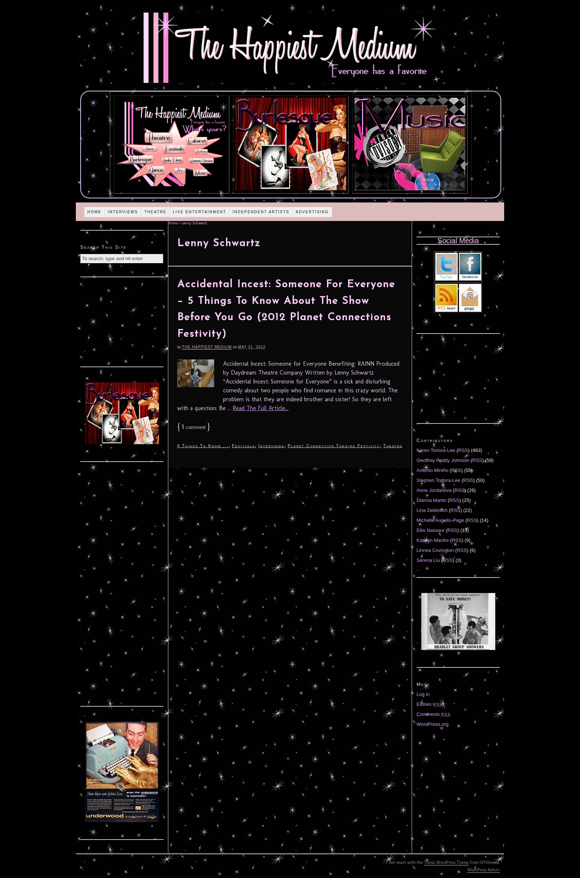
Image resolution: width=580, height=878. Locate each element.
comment (194, 427)
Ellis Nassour (431, 530)
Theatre (155, 212)
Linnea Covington (435, 550)
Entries (429, 704)
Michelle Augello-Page (440, 520)
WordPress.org (432, 724)
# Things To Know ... (203, 445)
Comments (434, 714)
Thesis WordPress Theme (446, 862)
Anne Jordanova (434, 490)
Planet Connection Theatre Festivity (334, 445)
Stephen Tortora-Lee (438, 480)
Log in (423, 694)
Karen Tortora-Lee (436, 450)
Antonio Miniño (432, 470)
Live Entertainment (199, 212)
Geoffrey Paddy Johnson (443, 460)
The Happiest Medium (207, 347)
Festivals (243, 445)
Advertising (312, 212)
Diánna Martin (431, 500)
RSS (463, 450)
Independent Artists (261, 212)
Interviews (123, 212)
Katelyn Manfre (433, 540)
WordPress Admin (483, 869)
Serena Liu (428, 560)
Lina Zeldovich (432, 510)
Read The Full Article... (261, 408)
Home (94, 212)
